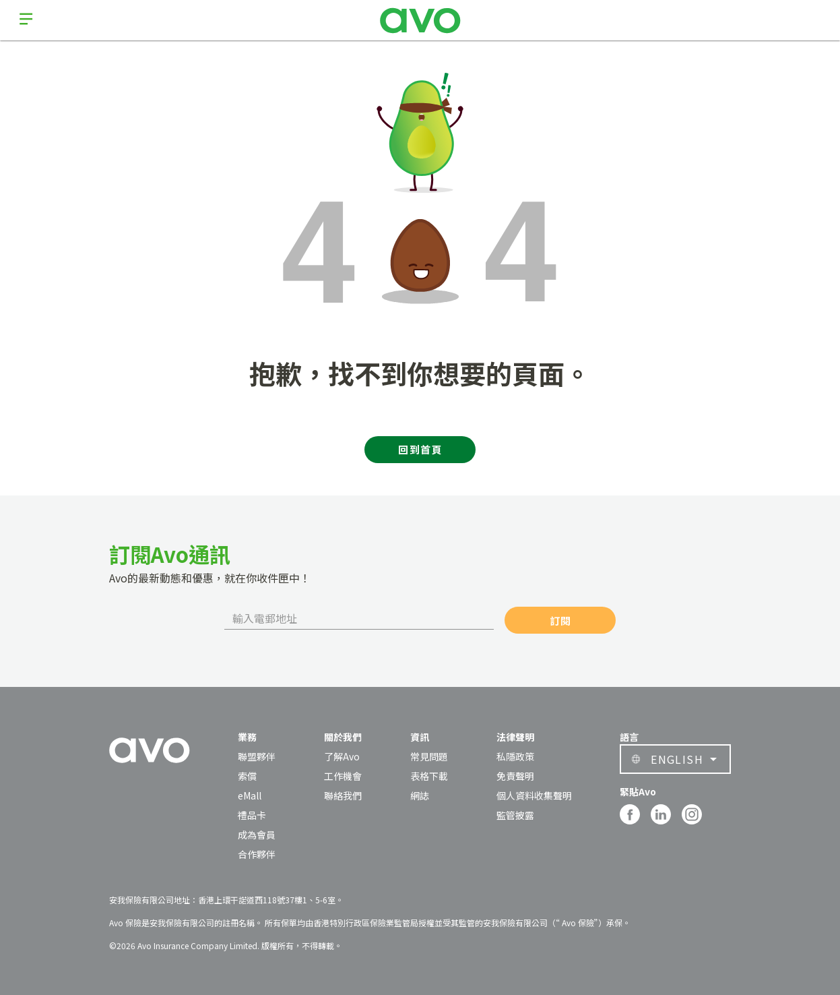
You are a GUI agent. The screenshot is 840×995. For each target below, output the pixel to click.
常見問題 (429, 756)
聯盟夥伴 (257, 756)
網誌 (419, 795)
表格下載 (429, 776)
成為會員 (257, 834)
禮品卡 (252, 815)
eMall (249, 795)
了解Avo (342, 756)
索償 (247, 776)
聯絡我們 (343, 795)
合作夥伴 (257, 854)
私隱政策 (515, 756)
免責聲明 (515, 776)
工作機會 (343, 776)
